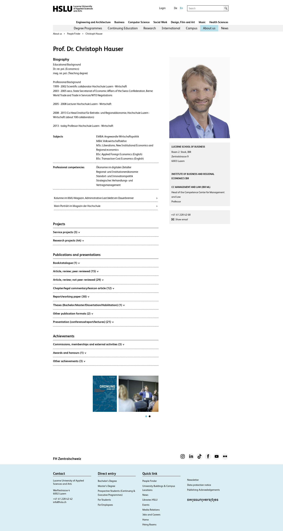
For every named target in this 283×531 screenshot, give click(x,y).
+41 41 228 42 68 (181, 214)
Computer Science (139, 22)
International (171, 28)
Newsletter (193, 479)
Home (145, 519)
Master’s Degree (106, 486)
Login (162, 8)
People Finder (73, 33)
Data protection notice (199, 484)
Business (119, 22)
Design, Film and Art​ (183, 22)
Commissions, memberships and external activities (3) (88, 344)
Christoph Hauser (94, 33)
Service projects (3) (66, 232)
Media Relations (151, 509)
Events (145, 504)
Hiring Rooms (149, 524)
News (224, 28)
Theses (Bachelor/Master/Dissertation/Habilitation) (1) (89, 305)
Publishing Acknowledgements (203, 489)
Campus (191, 28)
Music (202, 22)
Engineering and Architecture (93, 22)
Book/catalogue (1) (66, 263)
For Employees (105, 504)
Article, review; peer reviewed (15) (75, 271)
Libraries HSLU (150, 499)
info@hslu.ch (59, 502)
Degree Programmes (88, 28)
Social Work (160, 22)
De (175, 8)
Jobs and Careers (151, 514)
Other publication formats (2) (73, 313)
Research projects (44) (68, 240)
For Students (104, 499)
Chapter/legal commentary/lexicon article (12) (83, 288)
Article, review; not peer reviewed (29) (78, 279)
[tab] (146, 416)
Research (149, 28)
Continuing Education (123, 28)
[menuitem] (88, 28)
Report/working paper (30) (71, 296)
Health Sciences (218, 22)
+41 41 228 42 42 (63, 498)
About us (209, 28)
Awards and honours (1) (69, 352)
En (181, 8)
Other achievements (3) (69, 361)
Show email (181, 219)
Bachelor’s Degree (107, 480)
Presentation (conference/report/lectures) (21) (83, 322)
